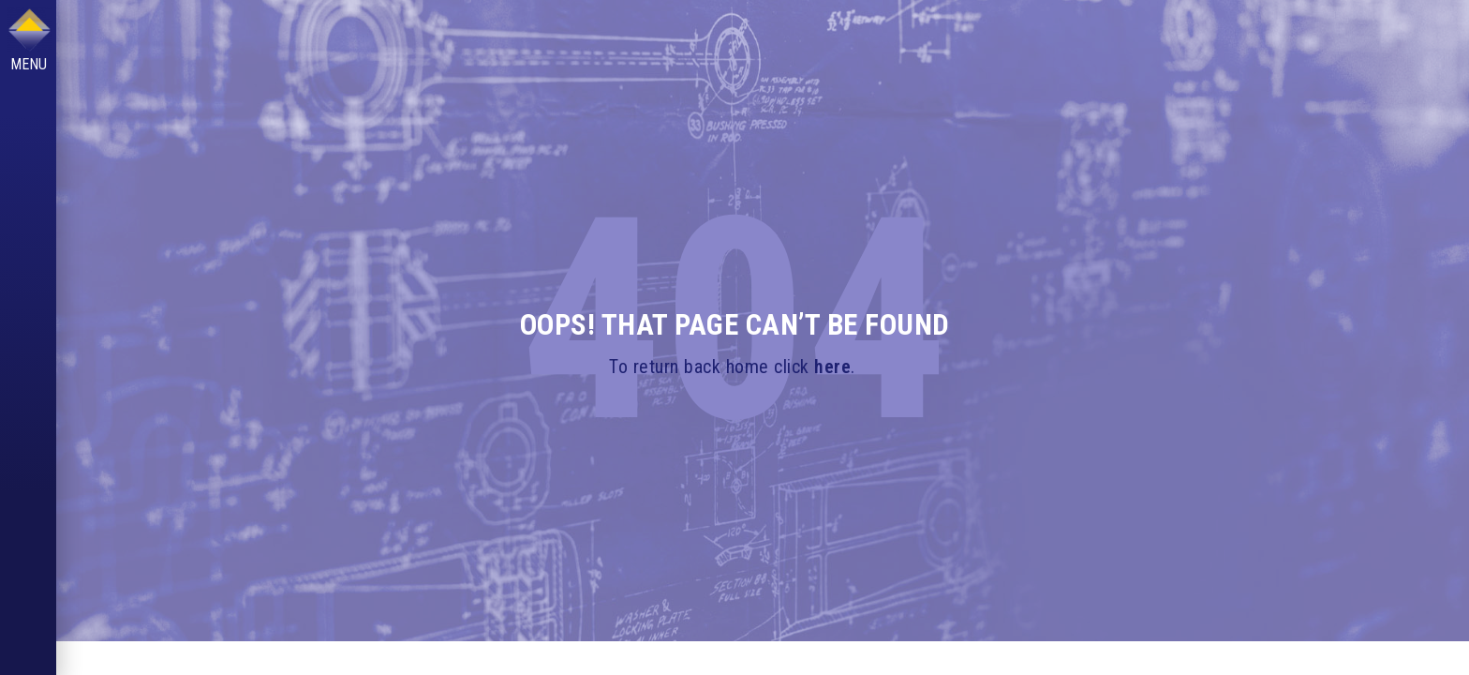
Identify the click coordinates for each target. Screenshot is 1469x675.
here (832, 366)
